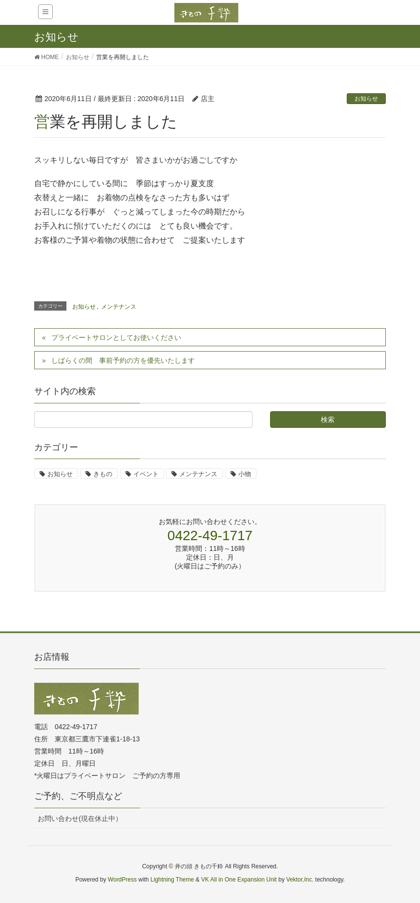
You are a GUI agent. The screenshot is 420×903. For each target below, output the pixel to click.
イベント (146, 474)
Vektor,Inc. (300, 879)
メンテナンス (118, 306)
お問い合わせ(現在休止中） (80, 818)
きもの (102, 474)
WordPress (122, 879)
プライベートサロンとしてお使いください (116, 337)
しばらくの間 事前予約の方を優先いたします (123, 360)
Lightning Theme (172, 879)
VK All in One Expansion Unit (239, 879)
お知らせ (366, 98)
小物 (244, 474)
